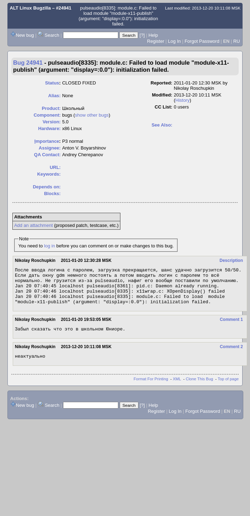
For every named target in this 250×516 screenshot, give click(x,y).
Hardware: (49, 128)
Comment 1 (231, 326)
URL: (55, 167)
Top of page (228, 388)
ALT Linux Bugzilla (30, 8)
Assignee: (50, 148)
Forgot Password (201, 41)
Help (153, 35)
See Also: (162, 125)
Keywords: (49, 174)
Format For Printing (150, 388)
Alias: (54, 95)
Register (155, 41)
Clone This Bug (199, 388)
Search (52, 35)
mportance (46, 141)
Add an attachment (33, 225)
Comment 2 (231, 355)
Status (52, 83)
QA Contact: (47, 154)
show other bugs (92, 115)
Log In (174, 41)
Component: (47, 115)
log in (49, 245)
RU (236, 41)
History (182, 100)
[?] (142, 35)
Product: (51, 108)
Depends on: (47, 186)
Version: (51, 121)
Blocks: (52, 193)
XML (177, 388)
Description (231, 260)
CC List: (163, 107)
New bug (25, 35)
